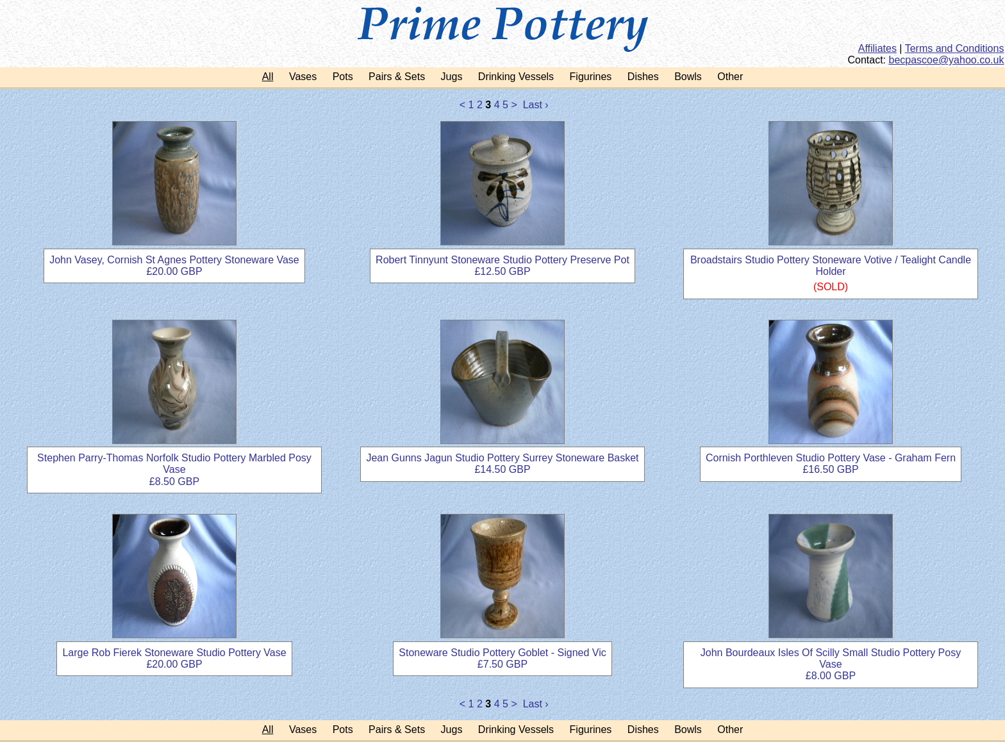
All (268, 76)
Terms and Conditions (954, 48)
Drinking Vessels (516, 76)
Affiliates (877, 48)
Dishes (643, 76)
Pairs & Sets (397, 76)
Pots (343, 76)
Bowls (688, 76)
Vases (303, 76)
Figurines (591, 76)
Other (730, 76)
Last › (536, 104)
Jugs (452, 76)
